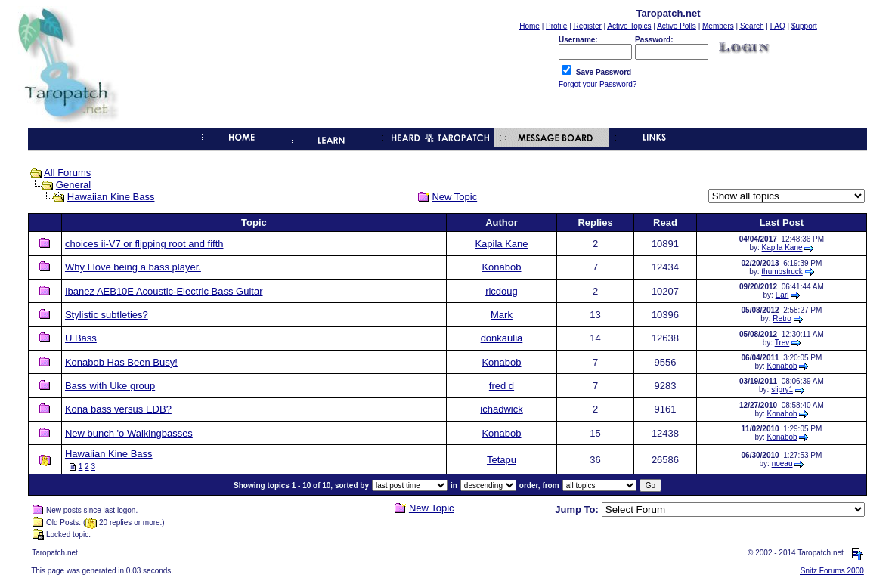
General (73, 184)
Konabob (501, 267)
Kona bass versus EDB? (118, 409)
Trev (782, 342)
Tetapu (501, 459)
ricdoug (501, 291)
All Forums (67, 172)
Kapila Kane (501, 243)
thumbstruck (781, 271)
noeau (782, 463)
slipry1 (782, 389)
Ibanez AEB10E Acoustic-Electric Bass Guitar (164, 291)
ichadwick (501, 409)
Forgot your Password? (597, 84)
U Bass (81, 338)
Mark (502, 314)
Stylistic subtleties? (106, 314)
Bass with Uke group (110, 385)
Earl (782, 295)
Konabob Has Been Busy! (121, 362)
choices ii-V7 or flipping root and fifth (144, 243)
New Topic (454, 196)
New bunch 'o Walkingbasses (129, 433)
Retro (782, 318)
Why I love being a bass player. (133, 267)
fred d (501, 385)
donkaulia (502, 338)
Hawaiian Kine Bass (111, 196)
